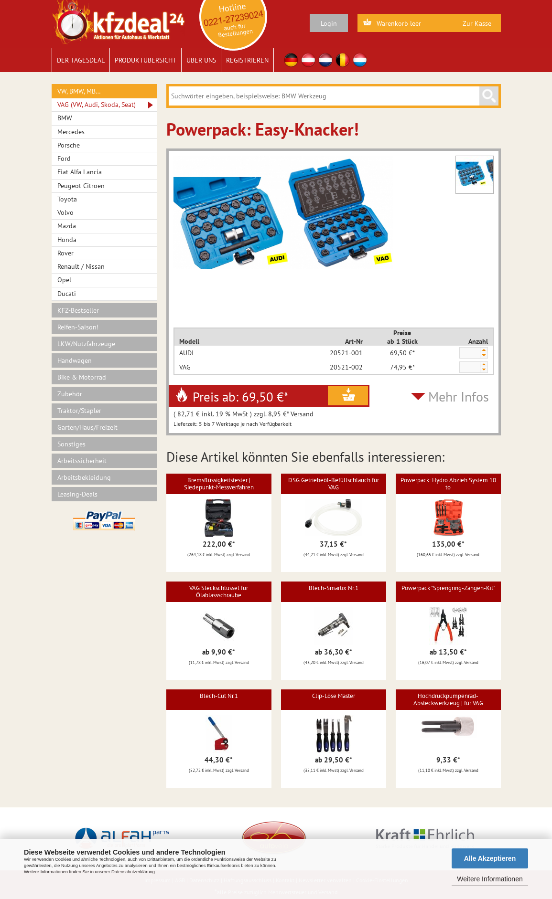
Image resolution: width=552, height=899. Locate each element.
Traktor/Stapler (79, 410)
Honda (66, 239)
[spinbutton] (469, 353)
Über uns (201, 60)
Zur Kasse (477, 23)
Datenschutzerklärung (133, 871)
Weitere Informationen (489, 879)
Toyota (67, 199)
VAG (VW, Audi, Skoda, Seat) (96, 104)
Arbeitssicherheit (82, 460)
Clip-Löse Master (333, 696)
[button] (483, 350)
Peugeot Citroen (81, 185)
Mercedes (71, 131)
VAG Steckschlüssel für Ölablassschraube (218, 591)
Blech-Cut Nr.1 (219, 696)
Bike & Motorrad (81, 377)
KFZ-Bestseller (78, 310)
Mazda (66, 226)
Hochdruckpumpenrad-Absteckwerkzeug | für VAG (448, 699)
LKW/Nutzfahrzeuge (86, 343)
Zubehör (69, 394)
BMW (64, 118)
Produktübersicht (145, 60)
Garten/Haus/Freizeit (87, 427)
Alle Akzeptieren (490, 858)
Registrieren (247, 60)
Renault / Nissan (81, 266)
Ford (64, 158)
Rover (65, 253)
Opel (64, 279)
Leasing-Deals (77, 494)
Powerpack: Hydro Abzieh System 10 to (448, 483)
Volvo (65, 212)
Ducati (66, 293)
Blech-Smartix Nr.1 (333, 588)
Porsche (68, 145)
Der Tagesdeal (81, 60)
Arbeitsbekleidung (84, 477)
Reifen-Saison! (77, 327)
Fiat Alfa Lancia (79, 172)
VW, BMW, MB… (79, 91)
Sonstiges (71, 444)
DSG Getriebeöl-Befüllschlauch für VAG (333, 483)
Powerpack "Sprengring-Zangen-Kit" (448, 588)
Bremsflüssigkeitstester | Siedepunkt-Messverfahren (219, 483)
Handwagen (74, 360)
